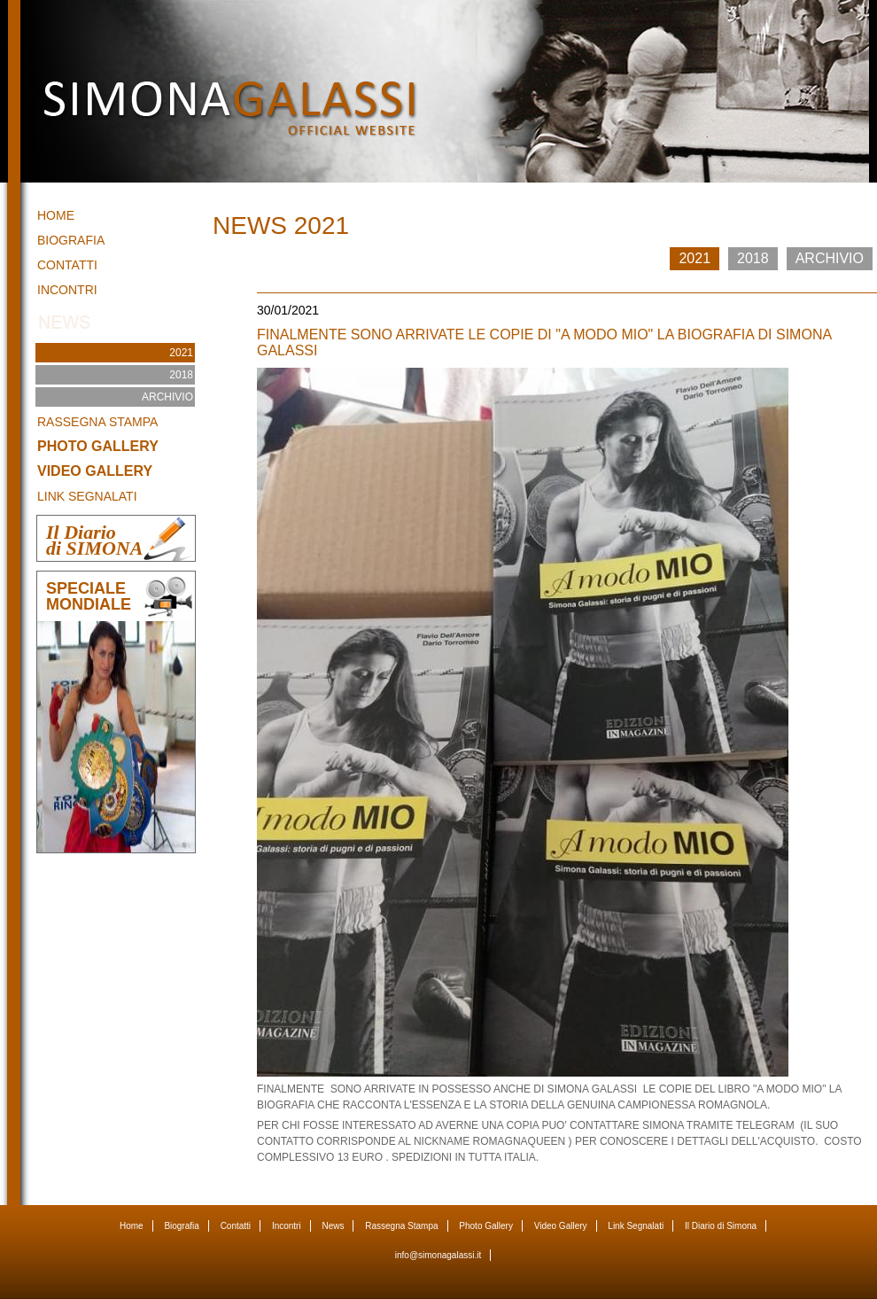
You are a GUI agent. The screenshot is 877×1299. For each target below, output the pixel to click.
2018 (181, 375)
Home (55, 215)
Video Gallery (94, 470)
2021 (181, 352)
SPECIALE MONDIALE (88, 596)
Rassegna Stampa (97, 422)
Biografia (71, 240)
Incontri (67, 290)
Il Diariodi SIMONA (94, 540)
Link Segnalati (87, 496)
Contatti (67, 265)
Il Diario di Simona (721, 1226)
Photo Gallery (98, 446)
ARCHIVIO (167, 397)
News (333, 1226)
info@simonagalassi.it (438, 1255)
